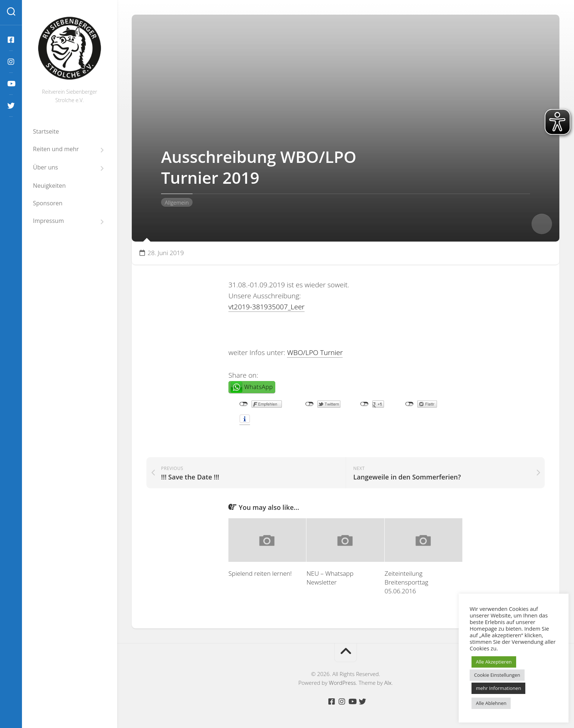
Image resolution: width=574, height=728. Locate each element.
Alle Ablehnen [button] (491, 703)
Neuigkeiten (49, 185)
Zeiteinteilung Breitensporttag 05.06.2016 (406, 582)
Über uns (45, 167)
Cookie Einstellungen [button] (497, 675)
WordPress (342, 682)
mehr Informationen (498, 688)
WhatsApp (258, 387)
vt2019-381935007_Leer (266, 306)
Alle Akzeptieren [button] (494, 661)
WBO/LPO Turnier (315, 352)
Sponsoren (48, 203)
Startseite (46, 131)
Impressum (48, 221)
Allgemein (177, 202)
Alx (388, 682)
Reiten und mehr (56, 149)
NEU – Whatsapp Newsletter (329, 577)
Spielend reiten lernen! (260, 573)
